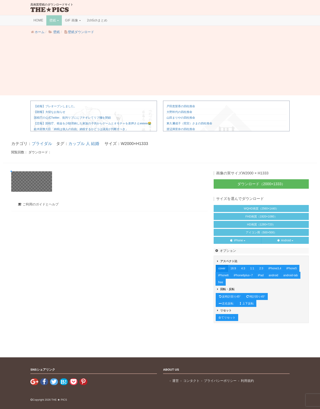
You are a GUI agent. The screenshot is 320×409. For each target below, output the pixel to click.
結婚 (95, 143)
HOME (38, 20)
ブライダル (42, 143)
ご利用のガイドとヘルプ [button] (38, 315)
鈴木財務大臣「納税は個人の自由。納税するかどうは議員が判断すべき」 (81, 129)
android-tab (290, 275)
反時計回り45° (229, 296)
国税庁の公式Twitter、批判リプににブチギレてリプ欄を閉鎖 (72, 117)
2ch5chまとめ (97, 20)
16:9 (233, 268)
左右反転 (225, 303)
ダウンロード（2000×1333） (261, 184)
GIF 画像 (73, 20)
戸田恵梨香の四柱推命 (181, 106)
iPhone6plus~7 (243, 275)
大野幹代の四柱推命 (179, 112)
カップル (76, 143)
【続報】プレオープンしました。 (55, 106)
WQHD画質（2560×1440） (261, 208)
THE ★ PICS (59, 399)
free (220, 282)
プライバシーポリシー (220, 380)
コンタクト (191, 380)
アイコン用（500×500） (261, 232)
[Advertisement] (160, 66)
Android (285, 240)
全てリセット (227, 317)
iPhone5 (291, 268)
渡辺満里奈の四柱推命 (181, 129)
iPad (260, 275)
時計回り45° (255, 296)
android (273, 275)
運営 (175, 380)
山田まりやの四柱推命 (181, 117)
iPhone (237, 240)
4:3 (243, 268)
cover (221, 268)
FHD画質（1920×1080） (261, 216)
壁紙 (54, 20)
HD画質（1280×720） (261, 224)
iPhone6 (223, 275)
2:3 (261, 268)
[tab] (109, 315)
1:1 (252, 268)
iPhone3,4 (274, 268)
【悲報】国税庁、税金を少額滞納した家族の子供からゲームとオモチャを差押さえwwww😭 (92, 123)
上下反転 (246, 303)
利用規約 (247, 380)
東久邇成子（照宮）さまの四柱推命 (189, 123)
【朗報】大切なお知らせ (49, 112)
